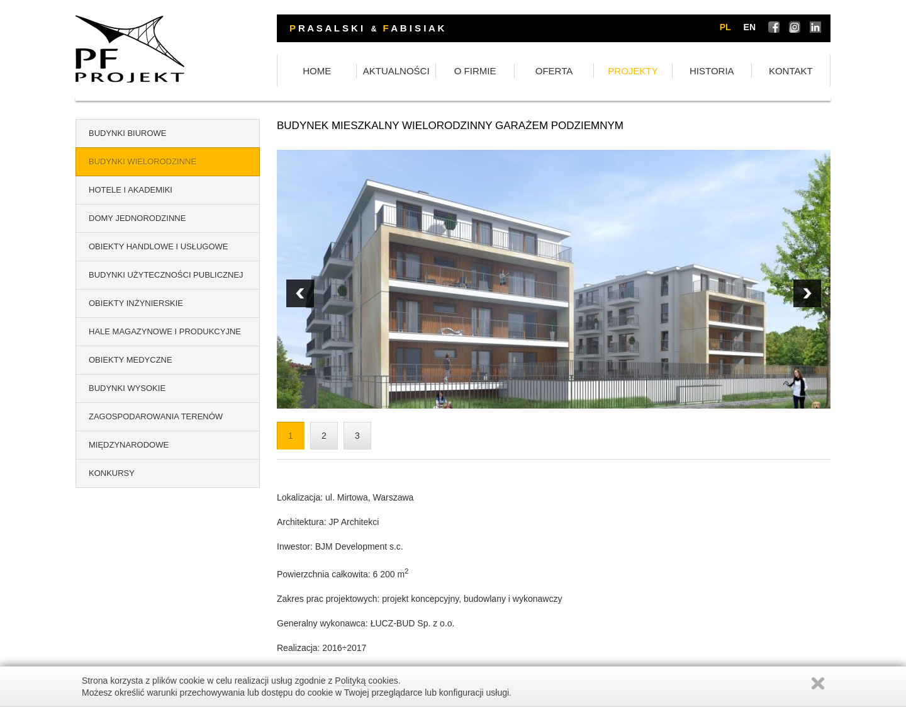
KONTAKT (791, 70)
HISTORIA (712, 70)
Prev (807, 293)
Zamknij (818, 683)
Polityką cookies (366, 681)
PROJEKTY (632, 70)
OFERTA (554, 70)
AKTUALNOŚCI (396, 70)
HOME (317, 70)
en (750, 27)
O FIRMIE (475, 70)
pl (725, 27)
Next (300, 293)
